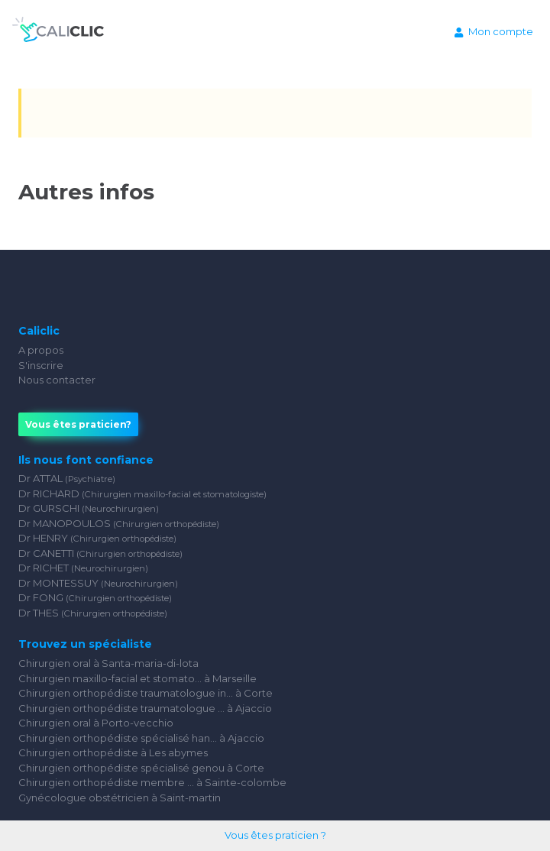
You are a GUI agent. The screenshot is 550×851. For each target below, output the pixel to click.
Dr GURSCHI (88, 508)
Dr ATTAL (66, 478)
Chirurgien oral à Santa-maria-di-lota (108, 663)
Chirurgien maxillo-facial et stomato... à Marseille (137, 678)
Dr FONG (95, 597)
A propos (40, 350)
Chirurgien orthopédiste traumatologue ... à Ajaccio (145, 708)
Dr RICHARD (142, 493)
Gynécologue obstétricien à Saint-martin (119, 797)
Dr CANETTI (100, 553)
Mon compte (494, 31)
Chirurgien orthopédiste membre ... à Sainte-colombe (152, 782)
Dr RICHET (83, 567)
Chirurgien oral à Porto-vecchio (95, 723)
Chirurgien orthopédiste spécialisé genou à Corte (141, 768)
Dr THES (92, 613)
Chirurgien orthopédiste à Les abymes (113, 752)
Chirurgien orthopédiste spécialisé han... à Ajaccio (141, 738)
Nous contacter (56, 380)
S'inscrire (40, 365)
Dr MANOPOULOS (118, 523)
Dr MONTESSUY (98, 583)
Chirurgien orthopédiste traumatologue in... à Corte (145, 693)
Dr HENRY (97, 538)
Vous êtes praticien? (78, 424)
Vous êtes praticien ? (275, 835)
